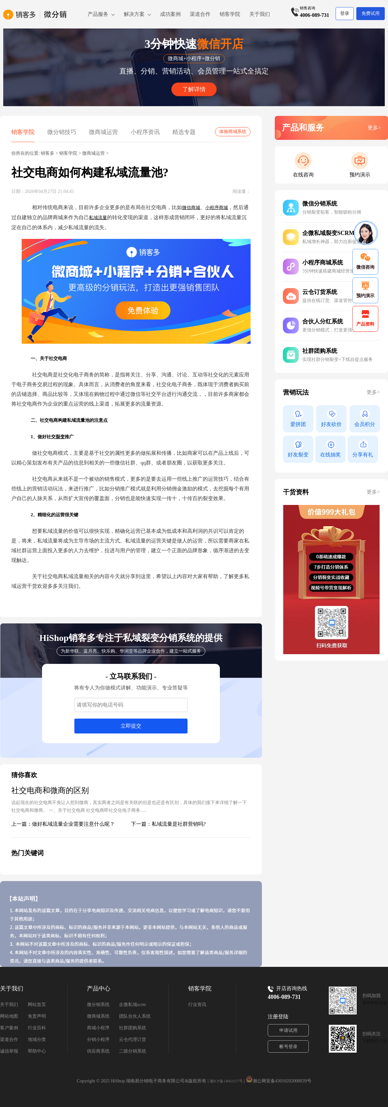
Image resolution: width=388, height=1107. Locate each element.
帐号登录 (288, 1046)
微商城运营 (103, 132)
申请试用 (288, 1030)
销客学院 (230, 14)
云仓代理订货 (132, 1039)
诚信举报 (9, 1051)
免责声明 (37, 1016)
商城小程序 (98, 1027)
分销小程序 (98, 1039)
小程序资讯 (145, 132)
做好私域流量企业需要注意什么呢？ (73, 824)
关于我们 (259, 14)
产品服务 (98, 14)
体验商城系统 (232, 131)
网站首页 (37, 1004)
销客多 (47, 153)
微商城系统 (98, 1016)
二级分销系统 (132, 1051)
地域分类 (37, 1039)
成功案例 (170, 14)
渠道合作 (200, 14)
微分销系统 (98, 1004)
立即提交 (131, 726)
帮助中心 (37, 1051)
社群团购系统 (132, 1027)
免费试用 (370, 13)
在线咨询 (303, 174)
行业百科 (37, 1027)
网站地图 (9, 1016)
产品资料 (365, 318)
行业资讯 (197, 1004)
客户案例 (9, 1027)
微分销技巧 (61, 132)
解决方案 (134, 14)
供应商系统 (98, 1051)
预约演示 (360, 174)
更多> (374, 127)
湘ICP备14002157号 (226, 1081)
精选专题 (184, 132)
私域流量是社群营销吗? (179, 824)
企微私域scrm (132, 1004)
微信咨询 (365, 261)
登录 (344, 13)
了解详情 (194, 89)
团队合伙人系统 (135, 1016)
